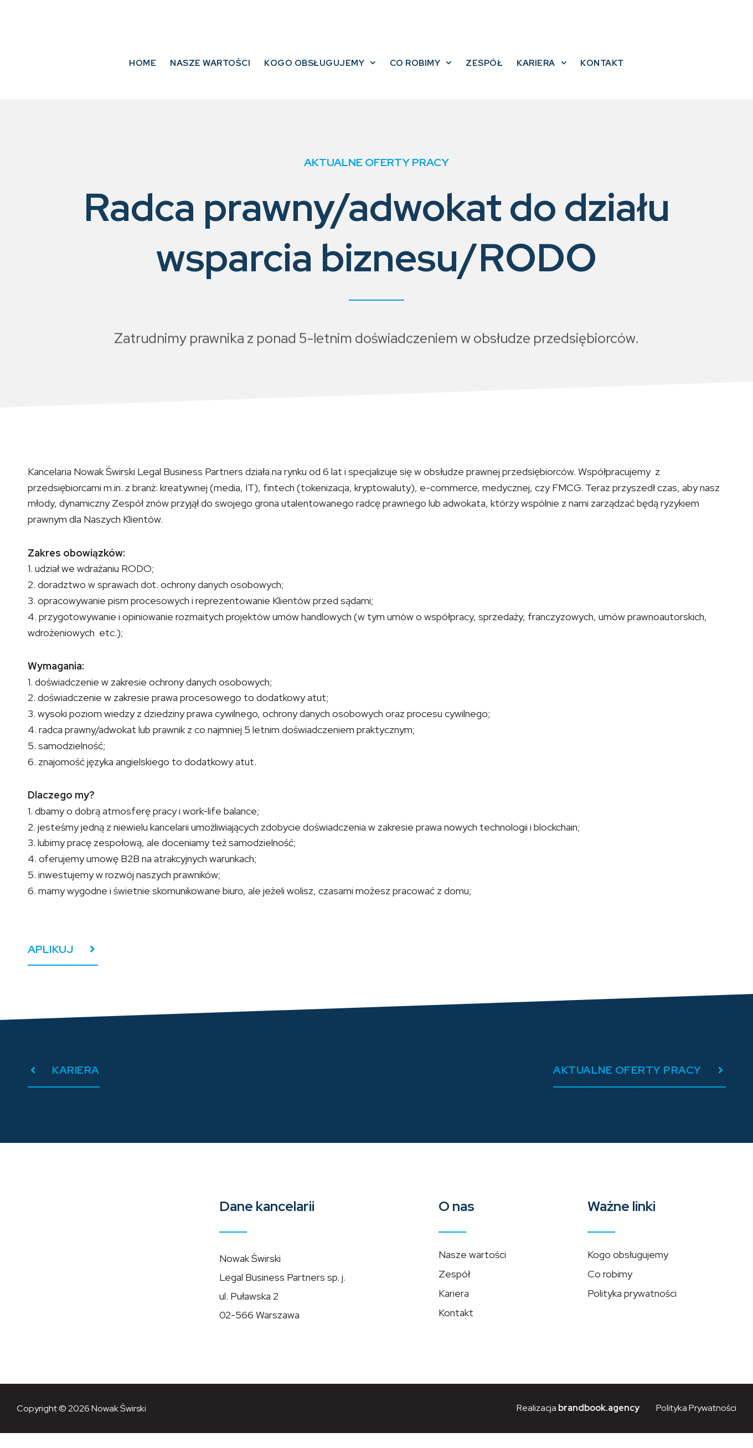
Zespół (484, 75)
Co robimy (421, 75)
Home (142, 75)
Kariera (541, 75)
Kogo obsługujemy (320, 75)
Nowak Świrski (119, 1423)
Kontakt (602, 75)
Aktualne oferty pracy (376, 176)
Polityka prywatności (632, 1308)
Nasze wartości (210, 75)
